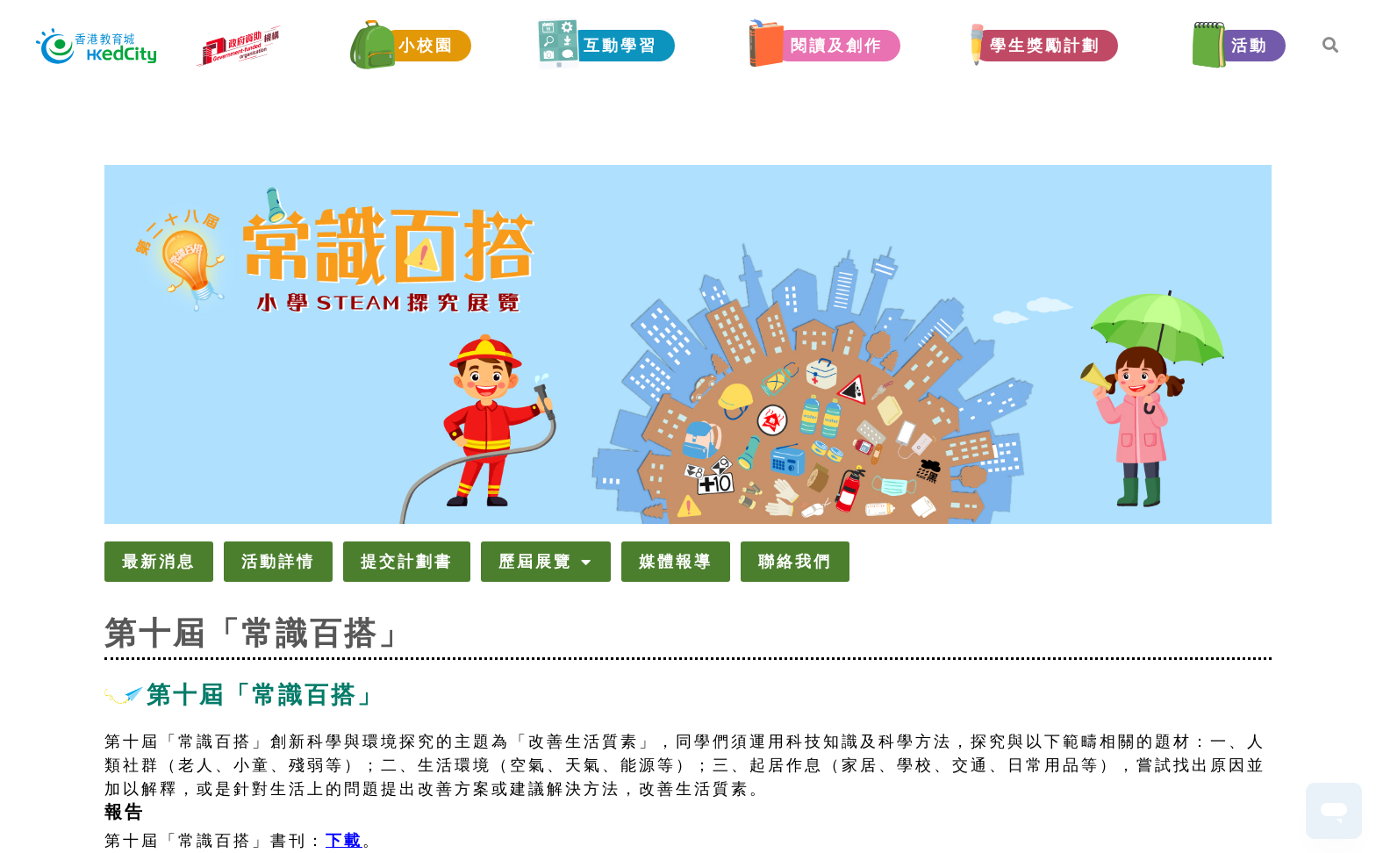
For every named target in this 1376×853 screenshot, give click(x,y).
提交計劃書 (407, 561)
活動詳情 (278, 561)
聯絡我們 (795, 561)
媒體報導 (676, 561)
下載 (344, 840)
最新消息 (159, 561)
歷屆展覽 (545, 561)
